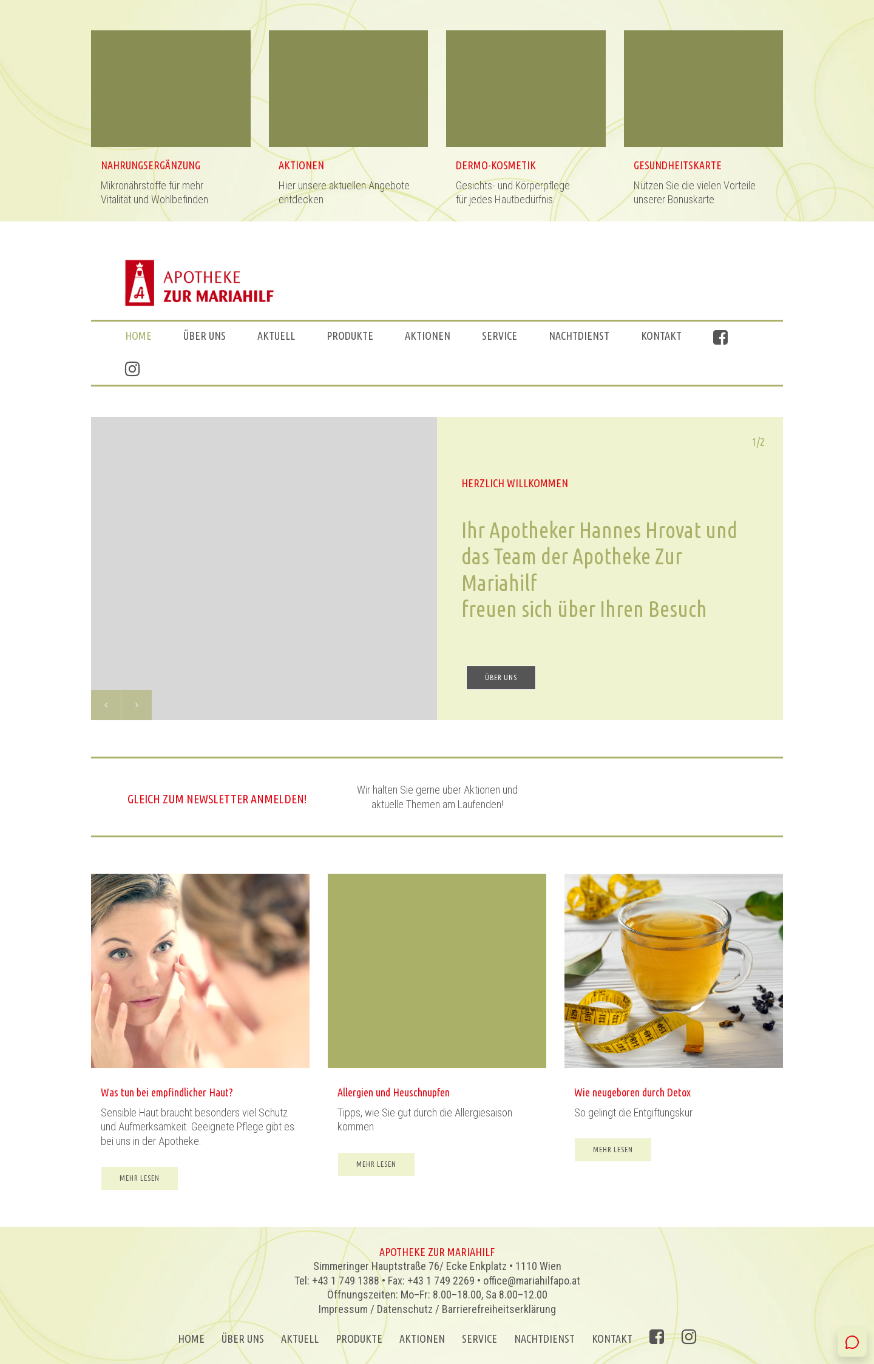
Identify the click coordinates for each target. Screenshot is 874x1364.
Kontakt (661, 335)
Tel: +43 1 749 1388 (336, 1280)
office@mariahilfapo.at (531, 1280)
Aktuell (276, 335)
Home (138, 335)
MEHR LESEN (140, 1186)
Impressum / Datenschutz (376, 1309)
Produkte (350, 335)
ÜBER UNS (204, 335)
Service (499, 335)
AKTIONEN (427, 335)
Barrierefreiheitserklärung (499, 1309)
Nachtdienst (579, 335)
